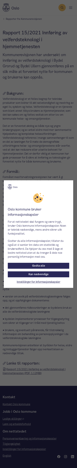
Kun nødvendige (38, 274)
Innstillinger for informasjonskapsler (38, 282)
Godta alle (38, 266)
